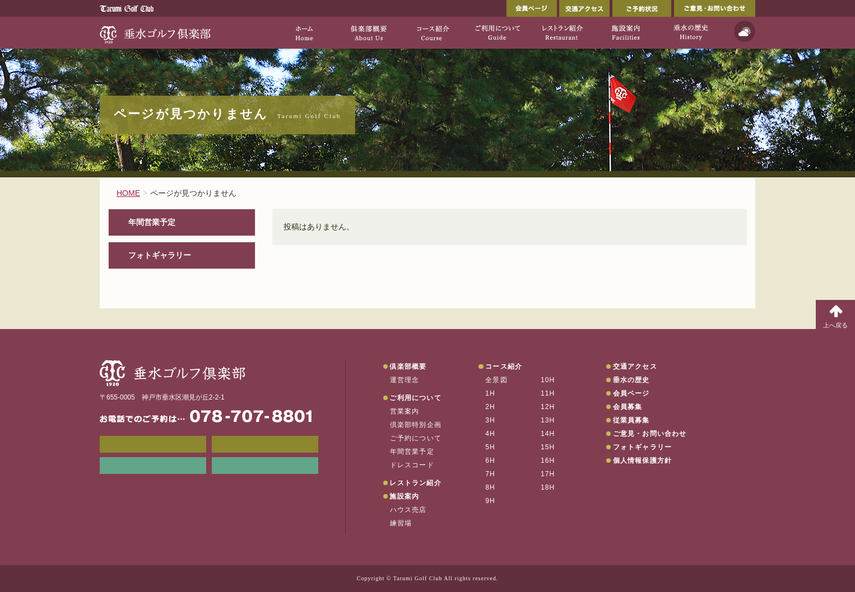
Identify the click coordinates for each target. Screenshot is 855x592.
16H (548, 460)
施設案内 (404, 496)
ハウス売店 (408, 510)
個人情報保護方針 (642, 460)
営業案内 (405, 411)
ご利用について (415, 398)
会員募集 (628, 407)
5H (490, 447)
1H (490, 393)
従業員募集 (631, 420)
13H (548, 420)
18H (548, 487)
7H (490, 474)
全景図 (496, 380)
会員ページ (532, 8)
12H (548, 407)
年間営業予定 (151, 222)
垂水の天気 (265, 465)
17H (548, 474)
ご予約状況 (641, 8)
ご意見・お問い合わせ (714, 8)
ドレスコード (412, 465)
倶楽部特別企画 (416, 425)
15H (548, 447)
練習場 (401, 523)
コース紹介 (503, 366)
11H (548, 393)
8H (490, 487)
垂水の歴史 (631, 380)
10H (548, 380)
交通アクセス (584, 8)
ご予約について (416, 438)
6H (490, 460)
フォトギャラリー (159, 255)
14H (548, 434)
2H (490, 407)
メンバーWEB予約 (153, 444)
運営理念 (405, 380)
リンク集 (153, 465)
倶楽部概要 (407, 366)
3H (490, 420)
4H (490, 434)
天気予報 (744, 31)
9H (490, 501)
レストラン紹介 (415, 483)
